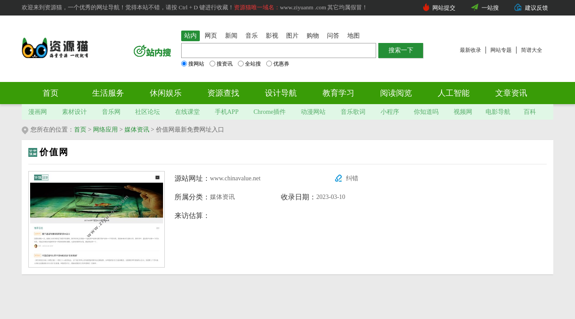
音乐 (251, 35)
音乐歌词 (353, 112)
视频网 (463, 112)
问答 (333, 35)
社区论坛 (147, 112)
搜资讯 (221, 64)
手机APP (227, 112)
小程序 (390, 112)
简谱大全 (531, 50)
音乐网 (111, 112)
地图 (353, 35)
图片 (292, 35)
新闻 (231, 35)
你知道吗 (426, 112)
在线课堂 (187, 112)
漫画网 (37, 112)
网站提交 (443, 7)
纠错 (352, 178)
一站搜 (490, 7)
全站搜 (249, 64)
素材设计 (74, 112)
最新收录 (470, 50)
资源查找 (223, 93)
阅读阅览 (396, 93)
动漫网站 (313, 112)
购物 (313, 35)
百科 (530, 112)
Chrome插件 (269, 112)
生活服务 (108, 93)
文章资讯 (511, 93)
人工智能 (454, 93)
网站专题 (501, 50)
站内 (190, 35)
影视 (272, 35)
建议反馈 (536, 7)
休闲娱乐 (166, 93)
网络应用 (105, 129)
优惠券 (277, 64)
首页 (50, 93)
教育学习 (338, 93)
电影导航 (498, 112)
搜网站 (192, 64)
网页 (211, 35)
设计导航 (281, 93)
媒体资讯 (136, 129)
